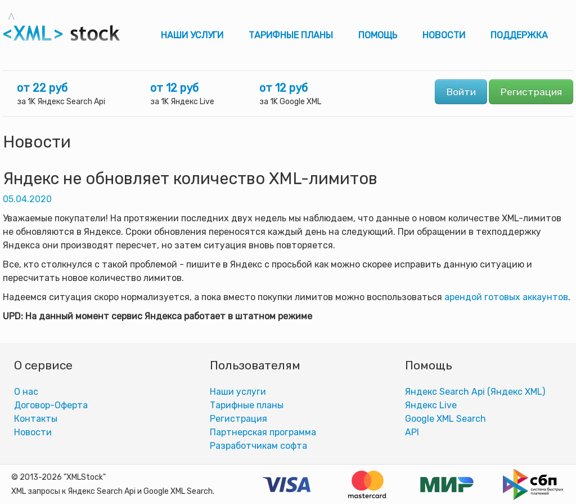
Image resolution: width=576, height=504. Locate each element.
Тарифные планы (291, 35)
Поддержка (519, 35)
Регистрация (531, 91)
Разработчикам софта (258, 445)
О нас (26, 391)
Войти (461, 91)
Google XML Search (445, 418)
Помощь (377, 35)
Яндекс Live (431, 405)
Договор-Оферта (51, 405)
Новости (443, 35)
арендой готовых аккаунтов (506, 297)
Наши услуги (192, 35)
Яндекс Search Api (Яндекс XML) (475, 391)
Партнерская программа (263, 432)
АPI (412, 432)
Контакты (35, 418)
